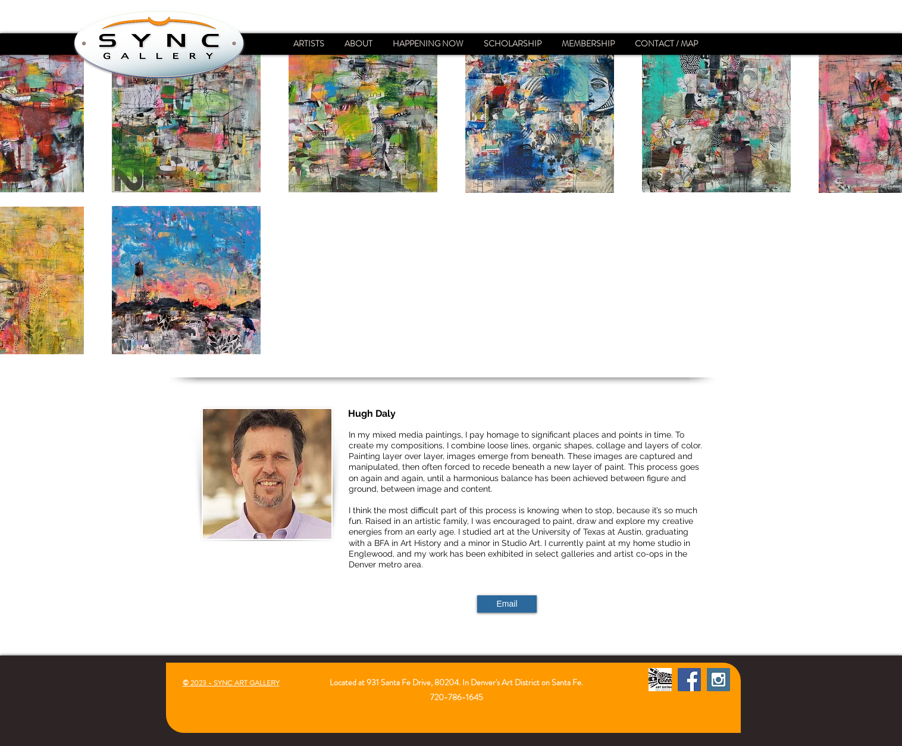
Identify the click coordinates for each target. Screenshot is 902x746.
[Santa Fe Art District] (660, 679)
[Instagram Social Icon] (718, 679)
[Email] (507, 604)
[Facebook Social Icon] (689, 679)
